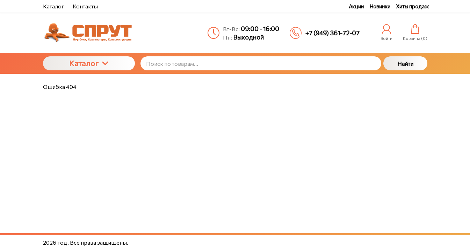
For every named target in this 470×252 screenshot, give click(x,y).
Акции (356, 6)
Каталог (88, 63)
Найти (405, 63)
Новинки (379, 6)
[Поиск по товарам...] (260, 63)
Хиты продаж (412, 6)
